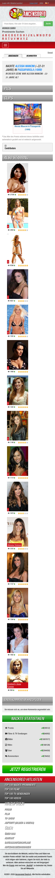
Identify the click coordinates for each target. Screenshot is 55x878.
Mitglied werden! (16, 3)
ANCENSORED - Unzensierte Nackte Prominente (27, 13)
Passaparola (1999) (29, 70)
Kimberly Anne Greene (14, 685)
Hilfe (41, 3)
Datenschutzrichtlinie (17, 842)
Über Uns (9, 833)
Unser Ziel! (34, 3)
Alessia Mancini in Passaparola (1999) (28, 117)
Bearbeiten (31, 56)
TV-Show (9, 818)
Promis (11, 865)
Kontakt (9, 838)
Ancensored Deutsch (23, 874)
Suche (48, 23)
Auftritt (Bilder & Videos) (19, 822)
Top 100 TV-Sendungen (17, 794)
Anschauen (13, 56)
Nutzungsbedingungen (17, 847)
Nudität (29, 865)
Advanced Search (9, 28)
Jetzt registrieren (27, 769)
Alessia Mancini (24, 66)
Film (6, 813)
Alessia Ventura (14, 545)
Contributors (10, 148)
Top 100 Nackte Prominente (19, 785)
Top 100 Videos (12, 798)
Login (4, 3)
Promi (7, 809)
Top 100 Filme (12, 789)
